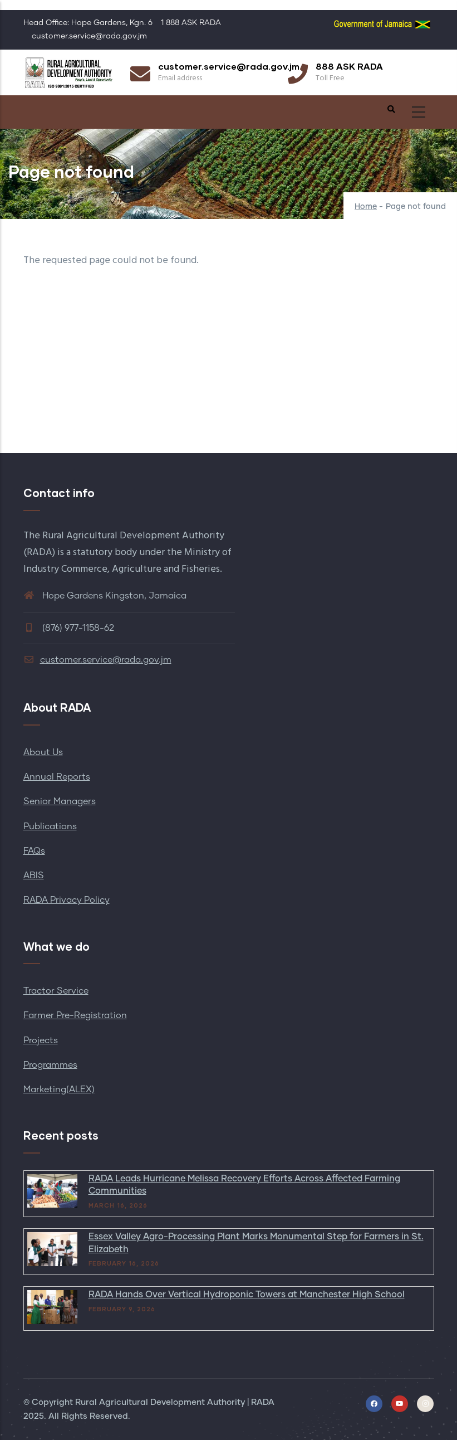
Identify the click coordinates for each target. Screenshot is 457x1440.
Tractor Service (56, 990)
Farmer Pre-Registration (75, 1015)
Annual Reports (56, 776)
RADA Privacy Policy (66, 900)
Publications (50, 826)
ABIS (33, 875)
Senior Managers (59, 801)
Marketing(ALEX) (59, 1089)
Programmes (50, 1064)
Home (366, 207)
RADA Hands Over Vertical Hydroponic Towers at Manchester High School (247, 1294)
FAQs (34, 851)
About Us (43, 752)
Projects (40, 1040)
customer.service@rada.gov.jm (97, 659)
